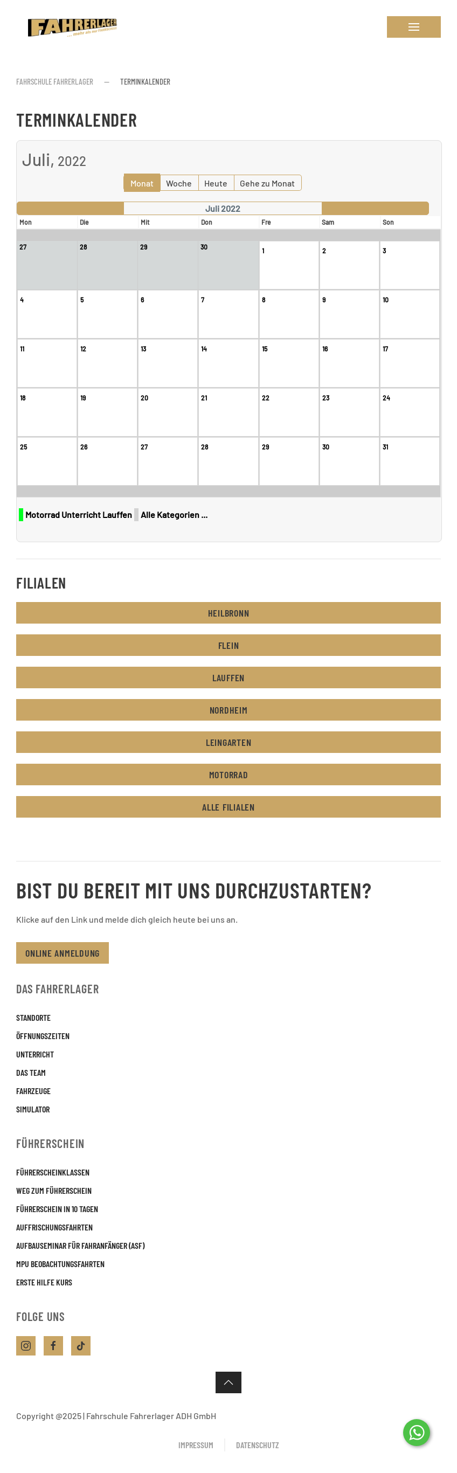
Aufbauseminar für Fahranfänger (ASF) (80, 1245)
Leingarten (229, 742)
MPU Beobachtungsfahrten (60, 1263)
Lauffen (228, 677)
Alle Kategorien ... (174, 514)
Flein (228, 645)
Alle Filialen (228, 807)
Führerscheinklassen (52, 1172)
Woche (179, 183)
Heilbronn (229, 613)
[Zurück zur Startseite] (70, 27)
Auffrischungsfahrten (54, 1227)
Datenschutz (257, 1445)
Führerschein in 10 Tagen (57, 1209)
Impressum (195, 1445)
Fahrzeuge (33, 1090)
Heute (215, 183)
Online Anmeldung (62, 953)
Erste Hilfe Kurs (44, 1282)
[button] (414, 27)
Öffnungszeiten (43, 1036)
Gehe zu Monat (267, 183)
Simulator (33, 1109)
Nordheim (229, 710)
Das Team (31, 1072)
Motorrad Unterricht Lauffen (78, 514)
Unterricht (35, 1054)
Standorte (33, 1017)
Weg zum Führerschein (54, 1190)
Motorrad (228, 774)
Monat (142, 183)
